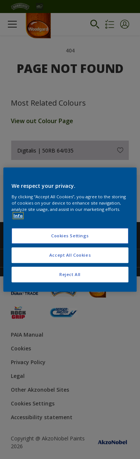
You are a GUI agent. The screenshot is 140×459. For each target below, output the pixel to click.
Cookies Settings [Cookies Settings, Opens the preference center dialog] (70, 235)
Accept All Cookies (70, 255)
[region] (69, 229)
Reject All (70, 274)
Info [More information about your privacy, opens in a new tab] (18, 215)
